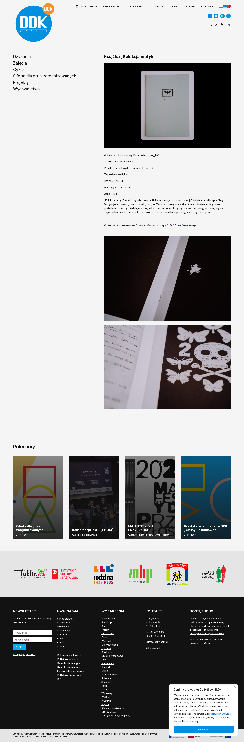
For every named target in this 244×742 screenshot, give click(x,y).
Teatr (104, 689)
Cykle (18, 69)
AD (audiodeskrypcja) (113, 708)
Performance (108, 618)
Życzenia (106, 648)
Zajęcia (20, 63)
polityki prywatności (221, 713)
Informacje (111, 6)
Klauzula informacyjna (68, 663)
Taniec (105, 685)
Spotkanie (106, 652)
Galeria (189, 6)
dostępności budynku (201, 629)
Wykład (105, 696)
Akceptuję (203, 729)
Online (104, 670)
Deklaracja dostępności (69, 655)
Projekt (105, 629)
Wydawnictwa (26, 89)
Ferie (104, 637)
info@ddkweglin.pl (158, 641)
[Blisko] (235, 686)
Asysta (105, 704)
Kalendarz (88, 6)
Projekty (21, 82)
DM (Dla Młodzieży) (112, 655)
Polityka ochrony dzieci (69, 675)
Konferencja (107, 663)
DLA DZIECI (107, 633)
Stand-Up (106, 622)
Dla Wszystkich (109, 644)
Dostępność (134, 6)
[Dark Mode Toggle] (228, 24)
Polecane (106, 678)
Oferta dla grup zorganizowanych (44, 76)
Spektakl (106, 682)
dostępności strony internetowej (207, 633)
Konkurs (105, 626)
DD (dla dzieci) (109, 711)
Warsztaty (106, 693)
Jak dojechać (153, 647)
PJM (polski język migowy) (115, 715)
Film (103, 659)
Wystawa (106, 700)
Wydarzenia (63, 622)
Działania (156, 6)
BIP (59, 679)
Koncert (105, 667)
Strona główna (65, 618)
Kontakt (207, 6)
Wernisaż (106, 640)
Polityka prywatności (24, 654)
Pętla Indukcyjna (110, 674)
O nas (174, 6)
